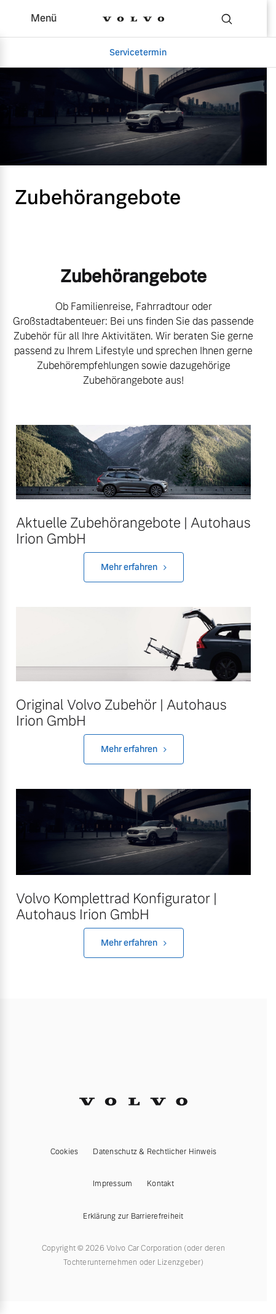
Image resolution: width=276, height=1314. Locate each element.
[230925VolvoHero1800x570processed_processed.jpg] (133, 644)
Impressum (112, 1184)
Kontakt (160, 1184)
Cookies (64, 1152)
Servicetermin (138, 52)
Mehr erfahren (129, 566)
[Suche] (227, 18)
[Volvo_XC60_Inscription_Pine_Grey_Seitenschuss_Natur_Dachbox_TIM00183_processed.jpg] (133, 462)
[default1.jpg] (133, 832)
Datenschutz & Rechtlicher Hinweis (154, 1152)
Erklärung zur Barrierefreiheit (133, 1216)
